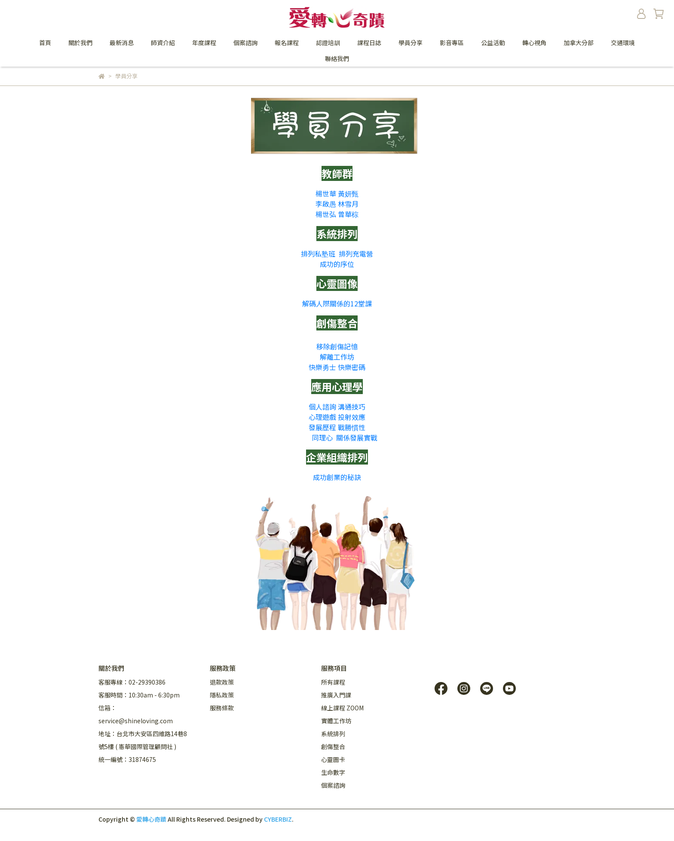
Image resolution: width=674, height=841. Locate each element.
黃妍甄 (348, 193)
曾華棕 (348, 214)
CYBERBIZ (278, 819)
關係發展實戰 (356, 437)
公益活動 (493, 42)
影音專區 (452, 42)
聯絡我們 (337, 58)
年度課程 (204, 42)
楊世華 (326, 193)
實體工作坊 (336, 720)
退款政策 (222, 682)
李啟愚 (326, 204)
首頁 (45, 42)
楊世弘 (326, 214)
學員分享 (410, 42)
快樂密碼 (351, 367)
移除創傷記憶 (337, 346)
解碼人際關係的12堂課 (337, 303)
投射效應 (351, 417)
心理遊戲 (322, 417)
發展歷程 (322, 427)
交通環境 (623, 42)
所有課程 (333, 682)
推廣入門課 (336, 695)
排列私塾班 (318, 253)
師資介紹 (163, 42)
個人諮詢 (322, 406)
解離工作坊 (337, 357)
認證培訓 (328, 42)
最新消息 (122, 42)
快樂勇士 (322, 367)
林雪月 (348, 204)
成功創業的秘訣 (337, 477)
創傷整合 (333, 746)
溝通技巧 (351, 406)
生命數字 (333, 772)
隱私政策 (222, 695)
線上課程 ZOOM (342, 707)
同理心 (322, 437)
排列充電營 (356, 253)
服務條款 (222, 707)
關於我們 (80, 42)
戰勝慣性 (351, 427)
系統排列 (333, 733)
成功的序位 (337, 264)
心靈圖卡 (333, 759)
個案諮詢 (245, 42)
